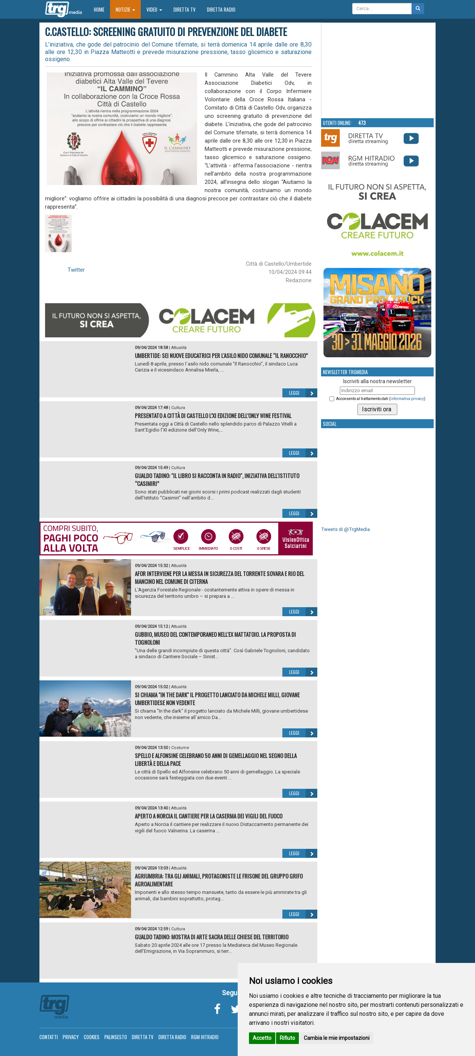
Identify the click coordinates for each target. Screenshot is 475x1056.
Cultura (178, 407)
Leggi (303, 392)
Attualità (179, 347)
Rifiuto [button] (287, 1038)
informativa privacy (407, 399)
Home (102, 9)
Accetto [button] (262, 1038)
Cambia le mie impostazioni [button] (336, 1038)
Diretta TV (184, 9)
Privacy (71, 1037)
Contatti (48, 1037)
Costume (180, 747)
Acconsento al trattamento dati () (380, 399)
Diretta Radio (221, 9)
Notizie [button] (125, 9)
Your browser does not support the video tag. (377, 70)
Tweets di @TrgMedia (345, 529)
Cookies (92, 1037)
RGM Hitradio (205, 1037)
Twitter (76, 269)
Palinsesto (115, 1037)
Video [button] (154, 9)
